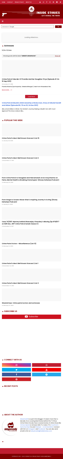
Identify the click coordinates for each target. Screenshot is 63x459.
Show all (57, 56)
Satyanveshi (24, 419)
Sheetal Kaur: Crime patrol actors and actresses (21, 303)
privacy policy (36, 456)
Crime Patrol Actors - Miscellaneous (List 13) (19, 244)
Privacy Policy (19, 2)
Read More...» (6, 90)
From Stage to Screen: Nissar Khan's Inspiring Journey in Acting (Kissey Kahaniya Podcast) (29, 201)
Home (3, 2)
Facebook (42, 429)
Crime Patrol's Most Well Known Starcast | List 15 (20, 138)
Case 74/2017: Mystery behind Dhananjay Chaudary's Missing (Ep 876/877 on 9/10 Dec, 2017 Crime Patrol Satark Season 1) (30, 223)
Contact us (28, 456)
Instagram (31, 429)
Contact (10, 2)
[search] (27, 27)
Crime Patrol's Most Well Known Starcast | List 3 (20, 283)
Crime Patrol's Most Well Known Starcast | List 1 (20, 263)
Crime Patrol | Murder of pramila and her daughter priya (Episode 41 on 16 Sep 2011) (30, 80)
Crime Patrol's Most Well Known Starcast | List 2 (20, 158)
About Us (29, 2)
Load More (31, 97)
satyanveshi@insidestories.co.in (41, 431)
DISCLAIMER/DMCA (45, 456)
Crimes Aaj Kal (25, 425)
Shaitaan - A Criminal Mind (44, 427)
